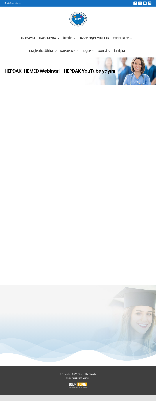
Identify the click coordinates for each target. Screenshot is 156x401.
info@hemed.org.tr (14, 3)
